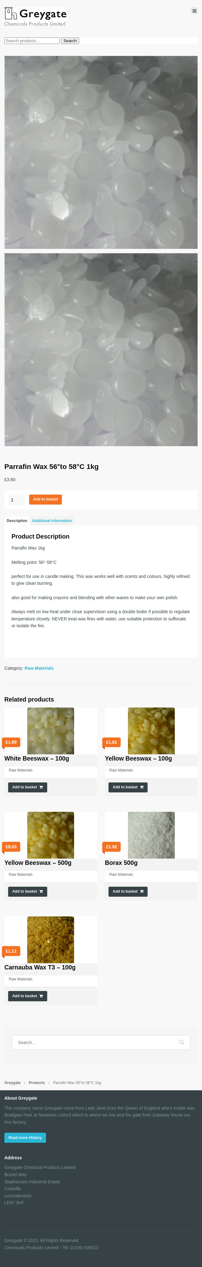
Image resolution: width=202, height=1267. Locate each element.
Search (70, 40)
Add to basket (45, 499)
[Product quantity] (17, 500)
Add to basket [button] (24, 787)
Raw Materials (39, 668)
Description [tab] (17, 521)
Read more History (25, 1138)
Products (37, 1083)
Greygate (12, 1083)
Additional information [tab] (52, 521)
